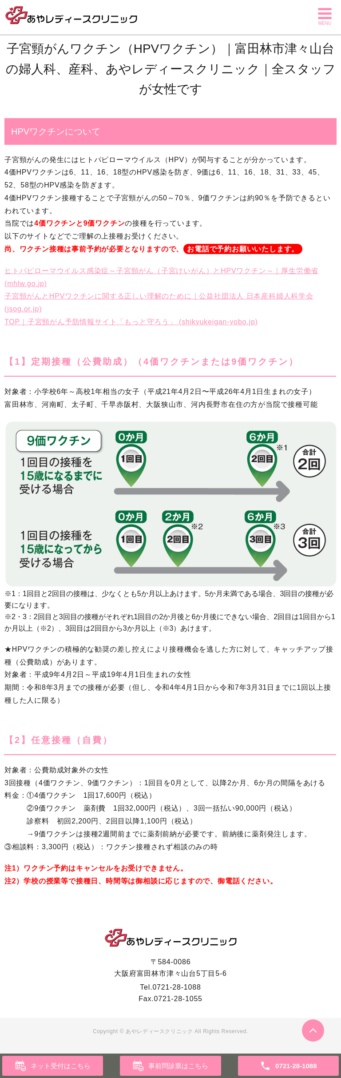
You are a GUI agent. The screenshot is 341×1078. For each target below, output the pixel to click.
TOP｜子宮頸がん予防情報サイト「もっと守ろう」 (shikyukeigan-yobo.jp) (131, 322)
